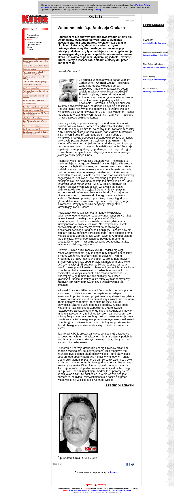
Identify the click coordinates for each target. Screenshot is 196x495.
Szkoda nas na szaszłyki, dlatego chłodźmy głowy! (36, 133)
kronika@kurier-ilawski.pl (154, 92)
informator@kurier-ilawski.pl (155, 55)
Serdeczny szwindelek (31, 129)
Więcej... (46, 137)
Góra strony (100, 485)
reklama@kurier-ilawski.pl (154, 80)
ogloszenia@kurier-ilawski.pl (155, 67)
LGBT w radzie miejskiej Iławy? (35, 82)
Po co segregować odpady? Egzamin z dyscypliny (34, 73)
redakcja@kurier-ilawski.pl (154, 43)
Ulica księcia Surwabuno (32, 118)
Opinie (28, 40)
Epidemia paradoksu (31, 88)
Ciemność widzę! (29, 104)
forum (113, 472)
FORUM (30, 50)
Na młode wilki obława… (32, 126)
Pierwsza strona (33, 35)
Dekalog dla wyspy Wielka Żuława (36, 66)
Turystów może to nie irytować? (35, 107)
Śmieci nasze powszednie (33, 110)
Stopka (29, 47)
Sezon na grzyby (29, 69)
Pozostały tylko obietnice (32, 85)
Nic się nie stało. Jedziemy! (33, 101)
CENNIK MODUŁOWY (35, 42)
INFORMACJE (32, 37)
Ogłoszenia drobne (34, 45)
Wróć (89, 485)
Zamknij (97, 9)
